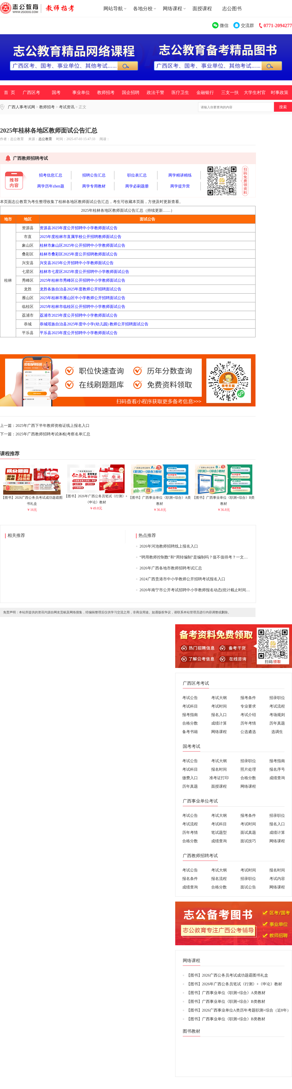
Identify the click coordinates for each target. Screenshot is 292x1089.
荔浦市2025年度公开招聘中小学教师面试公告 (79, 315)
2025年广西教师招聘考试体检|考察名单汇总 (53, 434)
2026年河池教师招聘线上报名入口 (169, 546)
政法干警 (155, 92)
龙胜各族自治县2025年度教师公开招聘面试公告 (80, 289)
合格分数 (190, 723)
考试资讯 (66, 107)
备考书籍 (190, 732)
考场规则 (277, 715)
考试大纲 (219, 698)
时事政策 (279, 92)
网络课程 (219, 732)
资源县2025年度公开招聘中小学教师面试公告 (79, 228)
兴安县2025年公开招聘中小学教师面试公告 (77, 263)
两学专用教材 (94, 186)
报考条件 (248, 698)
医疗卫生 (180, 92)
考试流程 (277, 706)
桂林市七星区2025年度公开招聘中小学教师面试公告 (84, 272)
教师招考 (106, 92)
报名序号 (277, 769)
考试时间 (219, 706)
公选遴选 (248, 732)
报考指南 (190, 715)
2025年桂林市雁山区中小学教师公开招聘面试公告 (82, 298)
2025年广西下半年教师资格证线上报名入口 (53, 425)
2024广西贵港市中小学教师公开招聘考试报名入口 (182, 579)
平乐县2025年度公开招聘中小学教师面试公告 (79, 333)
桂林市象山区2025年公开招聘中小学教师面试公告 (82, 245)
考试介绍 (248, 715)
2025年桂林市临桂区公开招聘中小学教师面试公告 (82, 306)
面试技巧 (248, 841)
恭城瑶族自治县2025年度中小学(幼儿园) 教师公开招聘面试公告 (94, 324)
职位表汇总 (137, 175)
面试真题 (248, 832)
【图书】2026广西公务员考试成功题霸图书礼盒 (32, 499)
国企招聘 (130, 92)
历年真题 (277, 723)
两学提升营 (180, 186)
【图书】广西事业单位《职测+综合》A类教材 (159, 499)
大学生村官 (255, 92)
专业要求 (248, 706)
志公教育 (45, 139)
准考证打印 (219, 778)
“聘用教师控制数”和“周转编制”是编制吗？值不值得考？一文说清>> (198, 557)
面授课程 (202, 8)
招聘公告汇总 (94, 175)
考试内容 (277, 879)
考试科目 (190, 706)
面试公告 (248, 887)
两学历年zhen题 (50, 186)
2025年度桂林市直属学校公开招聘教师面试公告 (80, 237)
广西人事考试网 (21, 107)
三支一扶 (230, 92)
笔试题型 (219, 832)
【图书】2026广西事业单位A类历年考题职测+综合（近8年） (238, 1010)
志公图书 (232, 8)
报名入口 (219, 715)
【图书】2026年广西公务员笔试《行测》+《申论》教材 (96, 497)
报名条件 (190, 879)
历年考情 (248, 723)
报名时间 (219, 769)
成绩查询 (277, 778)
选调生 (277, 732)
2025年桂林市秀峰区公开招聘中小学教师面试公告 (82, 280)
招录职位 (277, 698)
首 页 (9, 92)
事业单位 (81, 92)
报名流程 (219, 879)
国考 (56, 92)
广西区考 (31, 92)
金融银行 (205, 92)
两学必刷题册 (137, 186)
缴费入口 (190, 778)
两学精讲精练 (180, 175)
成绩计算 (219, 723)
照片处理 (248, 769)
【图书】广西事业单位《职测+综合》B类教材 (223, 499)
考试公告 (190, 698)
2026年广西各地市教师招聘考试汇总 (171, 568)
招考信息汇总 (50, 175)
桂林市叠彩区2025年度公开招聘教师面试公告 (79, 254)
